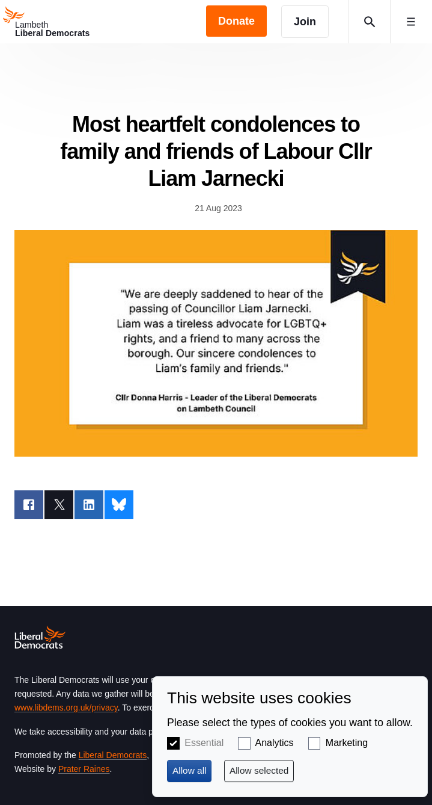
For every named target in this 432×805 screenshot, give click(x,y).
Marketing (347, 743)
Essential (204, 743)
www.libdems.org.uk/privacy (66, 707)
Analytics (274, 743)
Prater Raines (84, 769)
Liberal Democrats (113, 755)
